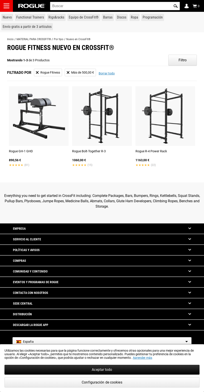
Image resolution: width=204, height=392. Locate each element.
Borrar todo (107, 73)
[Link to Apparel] (134, 17)
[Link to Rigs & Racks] (56, 17)
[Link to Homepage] (32, 6)
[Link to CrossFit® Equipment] (83, 17)
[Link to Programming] (152, 17)
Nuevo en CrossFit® (78, 39)
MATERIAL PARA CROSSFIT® (34, 39)
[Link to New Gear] (7, 17)
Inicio (10, 39)
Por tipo (58, 39)
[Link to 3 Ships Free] (27, 26)
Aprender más (142, 357)
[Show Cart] (196, 6)
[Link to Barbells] (108, 17)
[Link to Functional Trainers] (30, 17)
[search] (115, 6)
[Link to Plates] (122, 17)
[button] (175, 6)
